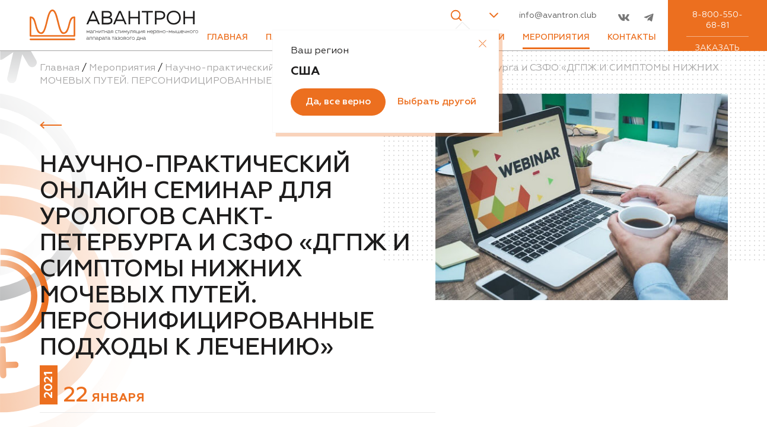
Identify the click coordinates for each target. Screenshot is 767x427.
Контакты (631, 37)
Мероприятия (556, 37)
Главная (227, 37)
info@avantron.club (558, 15)
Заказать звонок (717, 53)
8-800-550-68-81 (717, 20)
